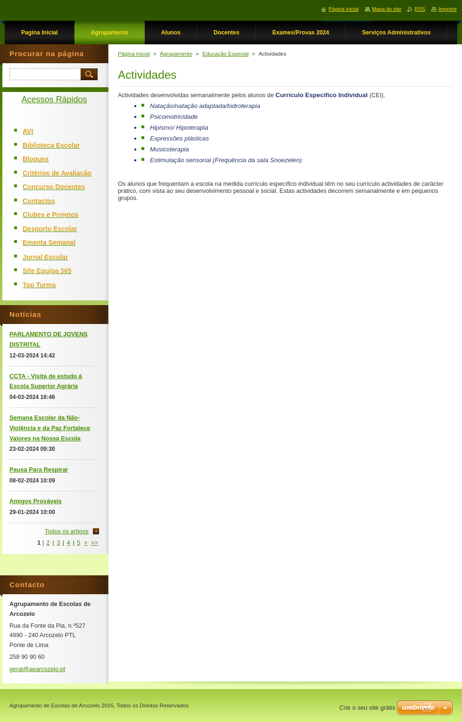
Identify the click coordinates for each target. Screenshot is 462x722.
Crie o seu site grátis (367, 707)
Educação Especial (225, 54)
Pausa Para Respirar (38, 469)
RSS (419, 9)
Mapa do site (386, 9)
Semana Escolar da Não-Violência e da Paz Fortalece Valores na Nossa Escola (49, 428)
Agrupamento (176, 54)
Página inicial (134, 54)
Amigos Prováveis (35, 501)
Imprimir (447, 9)
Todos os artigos (67, 531)
